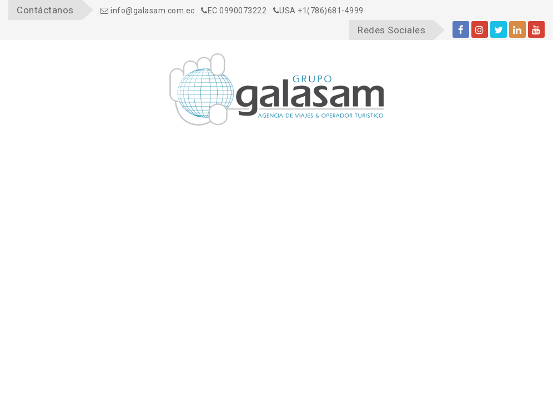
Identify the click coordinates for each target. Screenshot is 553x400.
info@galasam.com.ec (147, 10)
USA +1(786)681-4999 (318, 10)
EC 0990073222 (234, 10)
